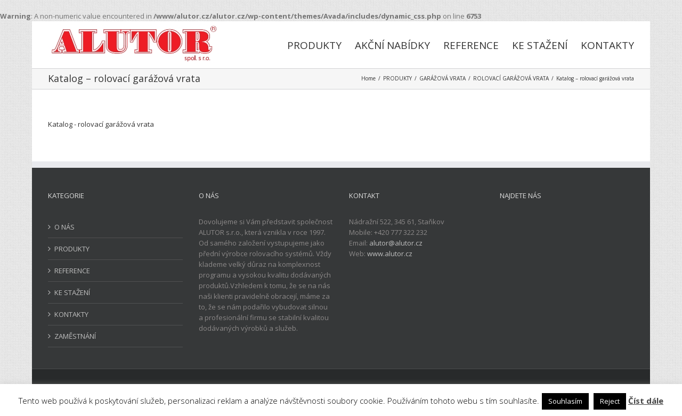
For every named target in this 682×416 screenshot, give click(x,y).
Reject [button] (610, 401)
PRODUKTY (72, 249)
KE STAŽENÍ (72, 292)
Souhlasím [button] (565, 401)
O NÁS (64, 227)
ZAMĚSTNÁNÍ (75, 336)
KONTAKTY (71, 314)
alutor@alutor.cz (396, 243)
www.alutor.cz (389, 253)
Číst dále (645, 400)
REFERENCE (72, 270)
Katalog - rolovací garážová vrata (101, 124)
